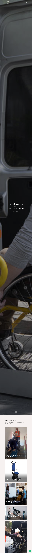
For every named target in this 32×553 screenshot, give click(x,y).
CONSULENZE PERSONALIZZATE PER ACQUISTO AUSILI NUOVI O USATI (14, 515)
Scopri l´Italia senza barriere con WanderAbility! (13, 502)
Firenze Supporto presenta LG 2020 (14, 479)
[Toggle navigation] (26, 2)
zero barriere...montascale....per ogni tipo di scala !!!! (14, 456)
